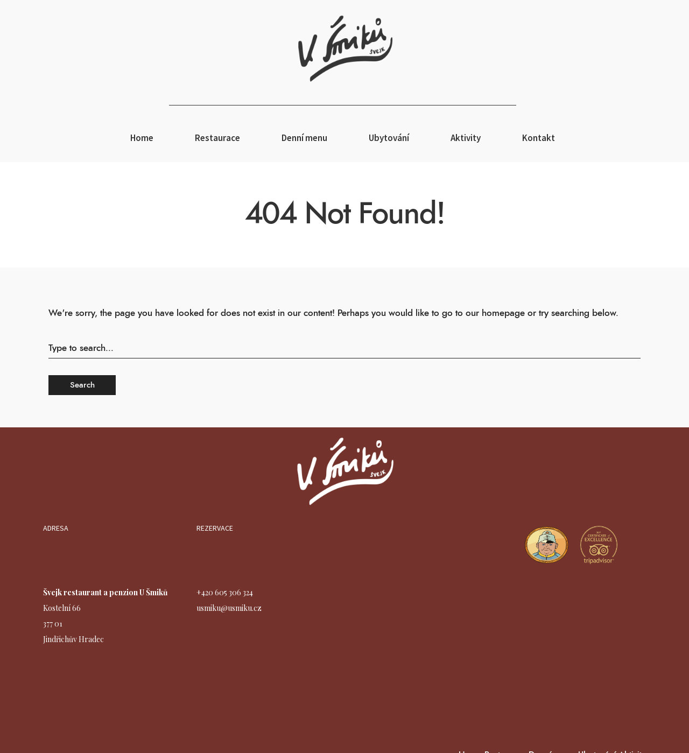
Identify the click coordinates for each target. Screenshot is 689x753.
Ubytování (389, 138)
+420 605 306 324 (224, 592)
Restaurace (217, 138)
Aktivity (466, 138)
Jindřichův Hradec (73, 639)
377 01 (52, 623)
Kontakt (538, 138)
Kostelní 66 (62, 608)
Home (141, 138)
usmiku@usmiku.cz (229, 608)
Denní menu (304, 138)
